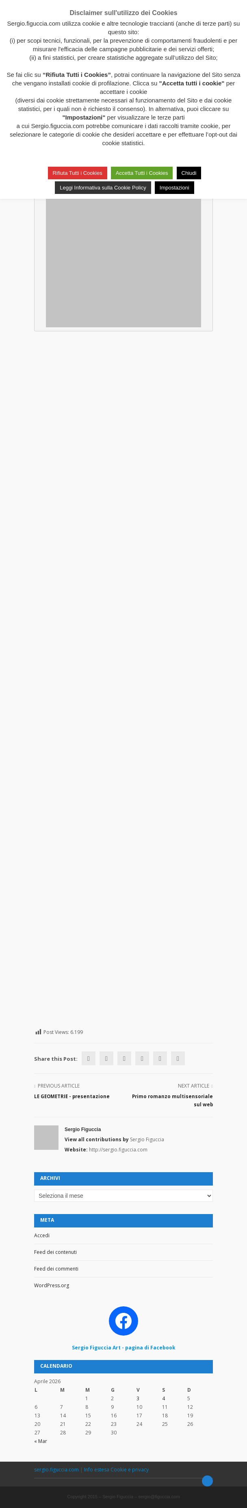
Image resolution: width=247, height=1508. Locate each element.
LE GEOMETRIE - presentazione (72, 1096)
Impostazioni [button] (174, 188)
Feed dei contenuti (55, 1252)
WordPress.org (51, 1285)
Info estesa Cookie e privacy (116, 1469)
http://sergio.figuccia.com (118, 1149)
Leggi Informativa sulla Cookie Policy (103, 188)
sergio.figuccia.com (57, 1469)
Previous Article (59, 1085)
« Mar (40, 1441)
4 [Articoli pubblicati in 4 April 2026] (163, 1398)
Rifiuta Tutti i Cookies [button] (77, 173)
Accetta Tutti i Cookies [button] (142, 173)
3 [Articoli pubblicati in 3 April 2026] (137, 1398)
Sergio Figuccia (83, 1129)
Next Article (193, 1085)
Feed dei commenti (56, 1268)
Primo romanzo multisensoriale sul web (172, 1100)
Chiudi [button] (189, 173)
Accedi (42, 1235)
